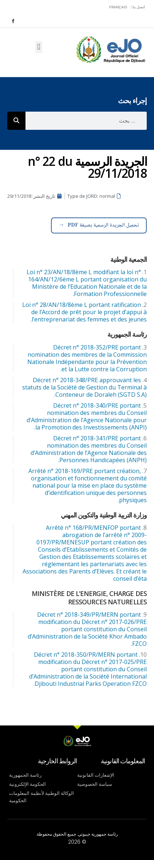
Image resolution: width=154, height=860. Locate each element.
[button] (38, 47)
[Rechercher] (16, 121)
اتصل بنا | (138, 7)
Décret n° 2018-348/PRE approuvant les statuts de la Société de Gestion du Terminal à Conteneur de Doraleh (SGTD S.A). (84, 387)
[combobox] (86, 121)
